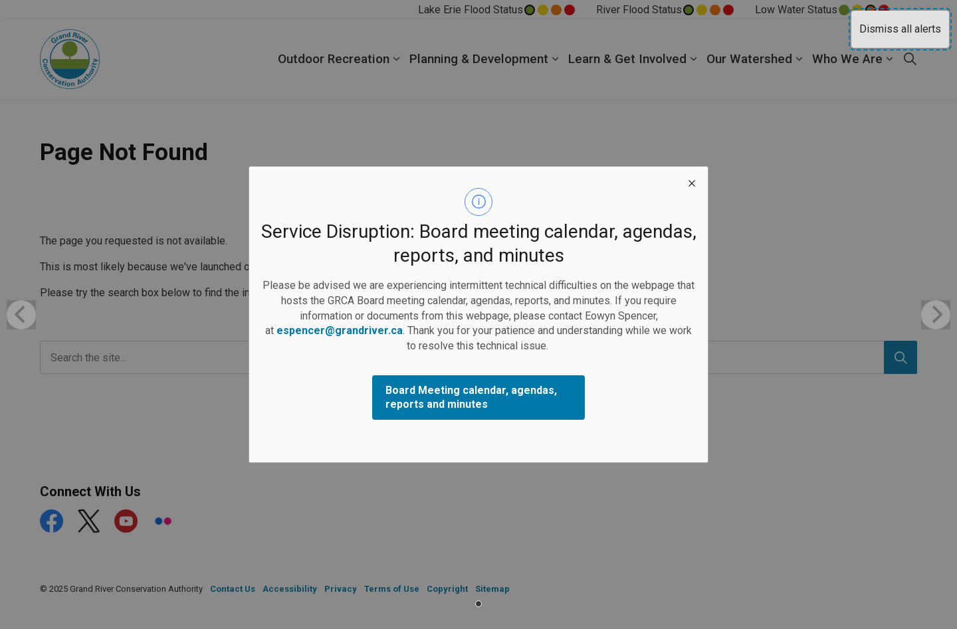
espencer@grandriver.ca (339, 330)
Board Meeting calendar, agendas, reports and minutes (471, 397)
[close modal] (692, 183)
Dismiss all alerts (900, 29)
